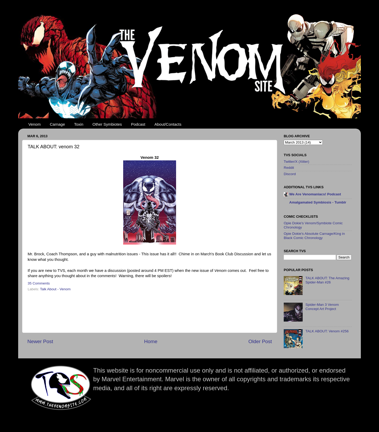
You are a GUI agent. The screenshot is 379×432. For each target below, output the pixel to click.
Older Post (260, 341)
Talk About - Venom (55, 289)
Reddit (289, 168)
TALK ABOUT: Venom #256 (326, 331)
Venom (34, 124)
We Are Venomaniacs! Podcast (315, 194)
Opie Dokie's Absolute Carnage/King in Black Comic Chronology (314, 236)
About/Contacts (168, 124)
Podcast (138, 124)
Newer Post (40, 341)
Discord (290, 174)
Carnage (57, 124)
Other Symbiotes (107, 124)
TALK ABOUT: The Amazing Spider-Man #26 (327, 280)
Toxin (78, 124)
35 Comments (39, 283)
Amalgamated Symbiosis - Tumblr (317, 202)
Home (150, 341)
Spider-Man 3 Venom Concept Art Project (322, 307)
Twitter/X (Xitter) (296, 162)
